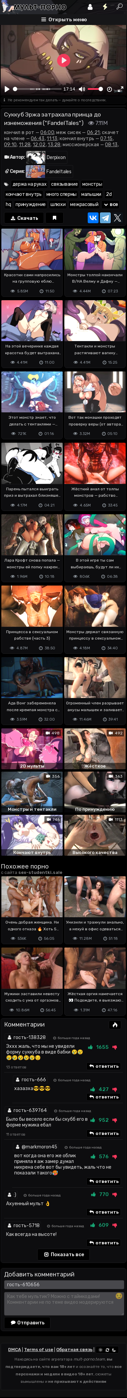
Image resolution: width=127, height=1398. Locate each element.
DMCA (14, 1349)
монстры (92, 184)
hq (8, 204)
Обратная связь (74, 1349)
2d (108, 194)
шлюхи (58, 204)
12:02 (39, 145)
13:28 (54, 145)
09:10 (10, 145)
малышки (91, 194)
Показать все (63, 1255)
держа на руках (30, 184)
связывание (64, 184)
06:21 (93, 132)
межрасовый (84, 204)
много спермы (61, 194)
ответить (103, 1066)
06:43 (38, 138)
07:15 (106, 138)
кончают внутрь (24, 194)
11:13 (52, 138)
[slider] (37, 89)
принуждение (31, 204)
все (110, 204)
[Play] (7, 89)
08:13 (111, 145)
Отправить (27, 1323)
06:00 (47, 132)
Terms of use (38, 1349)
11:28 (25, 145)
